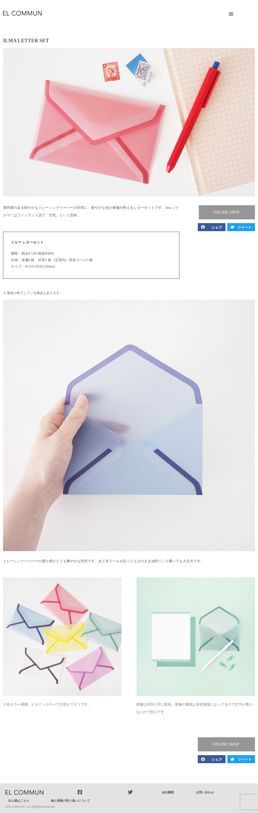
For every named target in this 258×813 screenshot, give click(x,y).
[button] (231, 14)
